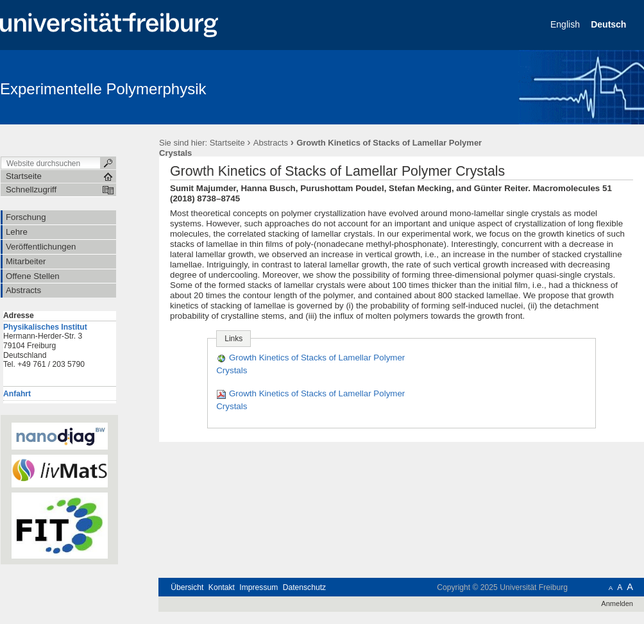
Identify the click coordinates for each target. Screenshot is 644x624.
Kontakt (221, 587)
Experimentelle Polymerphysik (103, 88)
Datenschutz (304, 587)
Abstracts (270, 143)
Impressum (258, 587)
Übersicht (187, 587)
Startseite (227, 143)
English (566, 24)
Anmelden (617, 603)
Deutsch (610, 24)
